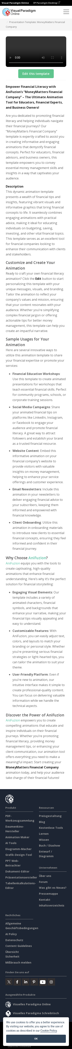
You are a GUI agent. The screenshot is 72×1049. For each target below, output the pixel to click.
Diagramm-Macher (18, 849)
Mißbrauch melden (18, 962)
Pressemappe (48, 893)
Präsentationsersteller (21, 877)
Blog (42, 822)
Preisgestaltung (50, 816)
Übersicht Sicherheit (19, 1046)
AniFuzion (37, 557)
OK (36, 1038)
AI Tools (11, 843)
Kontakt (44, 899)
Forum (43, 882)
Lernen (44, 834)
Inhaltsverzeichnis (51, 905)
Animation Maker (17, 837)
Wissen (44, 840)
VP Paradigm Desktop (46, 2)
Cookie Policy (48, 1030)
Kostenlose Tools (51, 828)
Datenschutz (14, 940)
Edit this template (36, 74)
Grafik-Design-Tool (18, 855)
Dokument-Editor (17, 871)
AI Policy (11, 934)
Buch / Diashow (49, 845)
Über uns (45, 876)
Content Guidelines (18, 946)
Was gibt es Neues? (52, 887)
